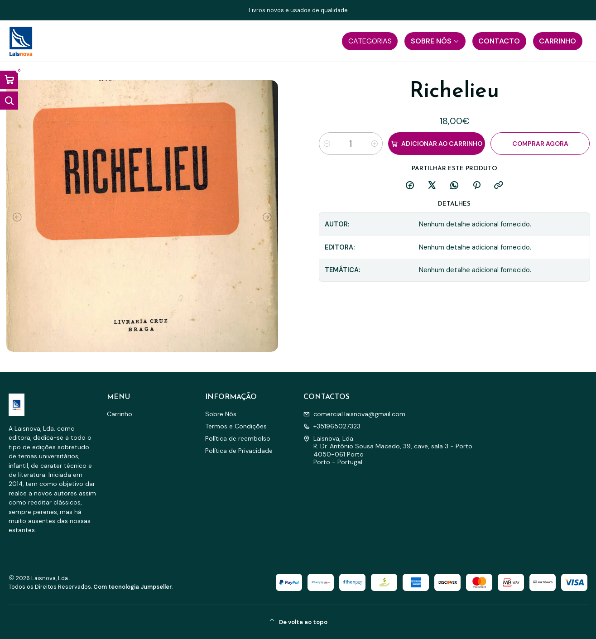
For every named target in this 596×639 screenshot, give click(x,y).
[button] (370, 41)
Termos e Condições (236, 426)
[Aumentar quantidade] (374, 143)
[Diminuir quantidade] (327, 143)
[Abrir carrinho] (9, 80)
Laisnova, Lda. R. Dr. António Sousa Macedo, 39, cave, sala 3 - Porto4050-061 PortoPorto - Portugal (387, 450)
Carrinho (119, 414)
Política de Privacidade (239, 451)
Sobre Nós (220, 414)
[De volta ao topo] (298, 622)
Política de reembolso (237, 438)
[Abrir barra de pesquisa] (9, 100)
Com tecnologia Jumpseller (132, 587)
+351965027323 (331, 426)
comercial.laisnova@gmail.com (354, 414)
